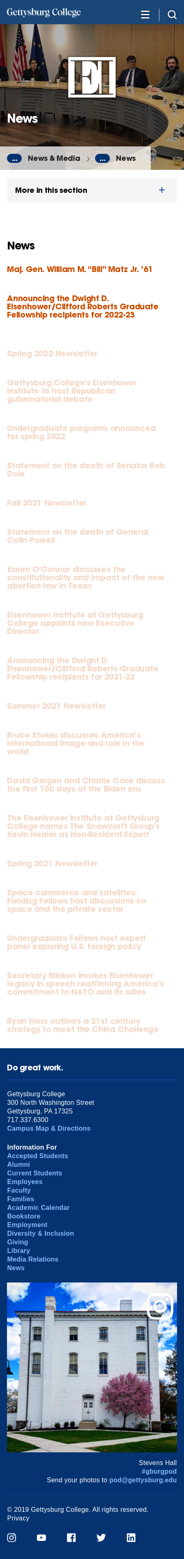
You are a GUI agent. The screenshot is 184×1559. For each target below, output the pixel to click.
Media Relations (32, 1259)
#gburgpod (159, 1471)
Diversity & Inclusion (40, 1233)
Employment (27, 1224)
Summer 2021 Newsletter (56, 708)
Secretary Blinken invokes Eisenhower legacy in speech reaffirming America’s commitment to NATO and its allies (85, 985)
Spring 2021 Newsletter (52, 865)
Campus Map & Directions (49, 1128)
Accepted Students (37, 1155)
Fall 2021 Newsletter (46, 505)
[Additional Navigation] (145, 14)
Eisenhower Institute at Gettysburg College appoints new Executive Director (75, 625)
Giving (17, 1242)
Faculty (19, 1190)
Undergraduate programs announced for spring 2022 (81, 434)
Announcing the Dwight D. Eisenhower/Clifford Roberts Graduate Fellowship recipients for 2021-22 (82, 670)
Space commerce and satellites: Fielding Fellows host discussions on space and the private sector (76, 902)
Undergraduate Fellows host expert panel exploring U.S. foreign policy (76, 944)
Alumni (18, 1164)
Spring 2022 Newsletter (52, 355)
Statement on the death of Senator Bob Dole (86, 471)
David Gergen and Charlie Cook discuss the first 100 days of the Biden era (86, 786)
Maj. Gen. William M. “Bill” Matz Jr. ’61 (80, 269)
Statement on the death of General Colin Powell (77, 538)
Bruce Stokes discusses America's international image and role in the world (76, 745)
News (126, 158)
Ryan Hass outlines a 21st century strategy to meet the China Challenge (82, 1027)
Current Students (34, 1173)
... (15, 158)
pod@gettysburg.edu (143, 1480)
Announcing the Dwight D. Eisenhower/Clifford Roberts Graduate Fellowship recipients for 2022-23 (82, 306)
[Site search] (172, 14)
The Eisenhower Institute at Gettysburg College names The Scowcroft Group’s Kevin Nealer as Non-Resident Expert (83, 828)
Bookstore (23, 1216)
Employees (25, 1181)
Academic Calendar (38, 1207)
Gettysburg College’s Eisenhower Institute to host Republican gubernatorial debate (71, 392)
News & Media (54, 158)
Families (20, 1199)
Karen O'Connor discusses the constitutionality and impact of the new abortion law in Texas (85, 579)
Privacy (18, 1518)
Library (18, 1250)
